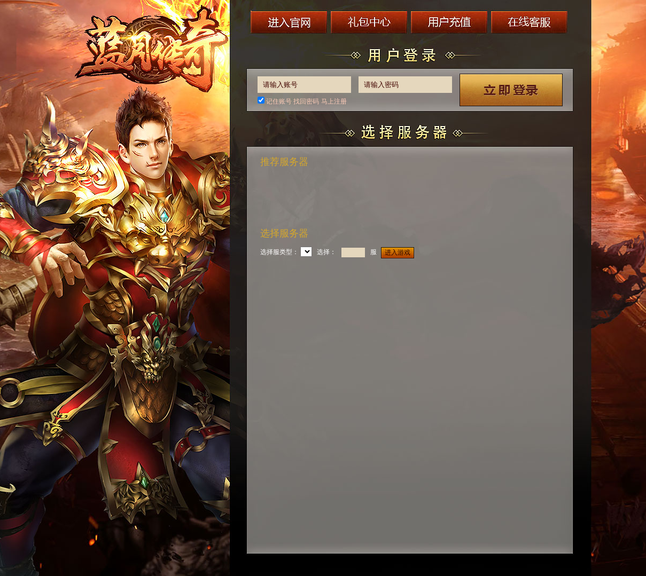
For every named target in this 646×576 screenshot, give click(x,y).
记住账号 (279, 101)
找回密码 (306, 101)
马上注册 (334, 101)
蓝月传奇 (152, 48)
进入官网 (289, 22)
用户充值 (450, 22)
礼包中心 (369, 22)
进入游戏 (397, 252)
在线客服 (531, 22)
